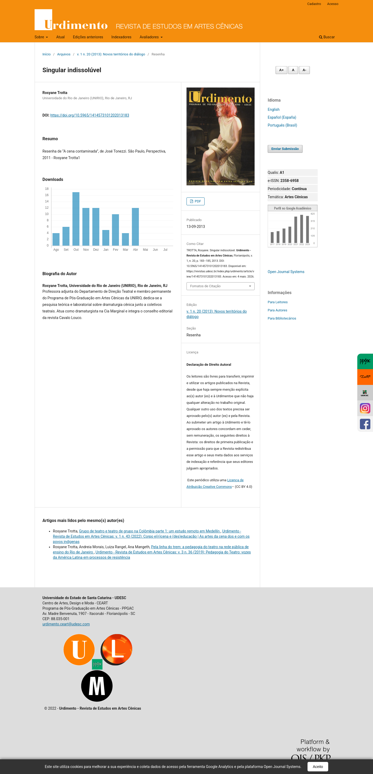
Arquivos (63, 54)
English (273, 109)
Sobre (40, 37)
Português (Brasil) (282, 125)
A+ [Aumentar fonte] (281, 70)
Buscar (327, 37)
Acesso (332, 4)
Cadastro (314, 4)
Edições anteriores (88, 37)
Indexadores (121, 37)
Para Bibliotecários (282, 318)
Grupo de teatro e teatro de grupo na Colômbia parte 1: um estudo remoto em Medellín (150, 531)
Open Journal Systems (286, 272)
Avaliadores (150, 37)
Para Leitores (278, 302)
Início (46, 54)
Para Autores (277, 310)
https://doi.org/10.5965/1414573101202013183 (89, 115)
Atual (60, 37)
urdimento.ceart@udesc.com (66, 624)
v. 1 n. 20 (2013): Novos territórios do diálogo (111, 54)
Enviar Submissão (285, 149)
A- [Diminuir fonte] (304, 70)
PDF (197, 201)
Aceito (318, 767)
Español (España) (282, 117)
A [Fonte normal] (293, 70)
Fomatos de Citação (205, 286)
